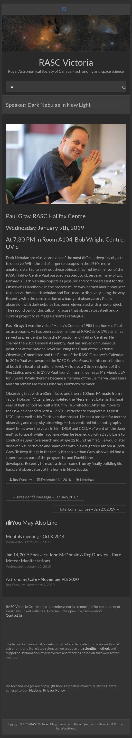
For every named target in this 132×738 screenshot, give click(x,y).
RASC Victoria (66, 62)
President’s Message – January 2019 (45, 497)
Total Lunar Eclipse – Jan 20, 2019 (89, 509)
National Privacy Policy (47, 690)
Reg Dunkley (22, 479)
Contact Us (14, 615)
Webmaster (14, 542)
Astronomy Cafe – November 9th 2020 (42, 579)
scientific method (96, 648)
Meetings (87, 479)
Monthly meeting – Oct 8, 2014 (35, 536)
